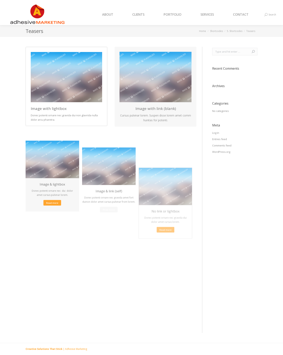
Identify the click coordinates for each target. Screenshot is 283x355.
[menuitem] (112, 15)
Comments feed (221, 145)
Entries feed (219, 139)
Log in (215, 133)
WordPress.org (221, 152)
